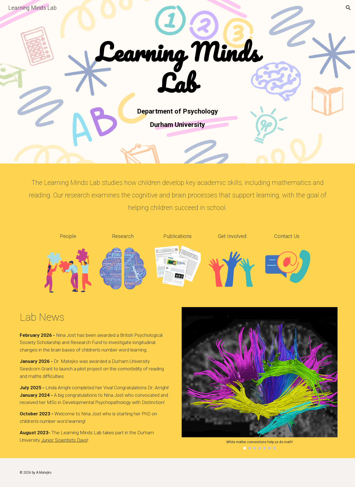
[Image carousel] (260, 378)
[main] (177, 68)
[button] (348, 7)
